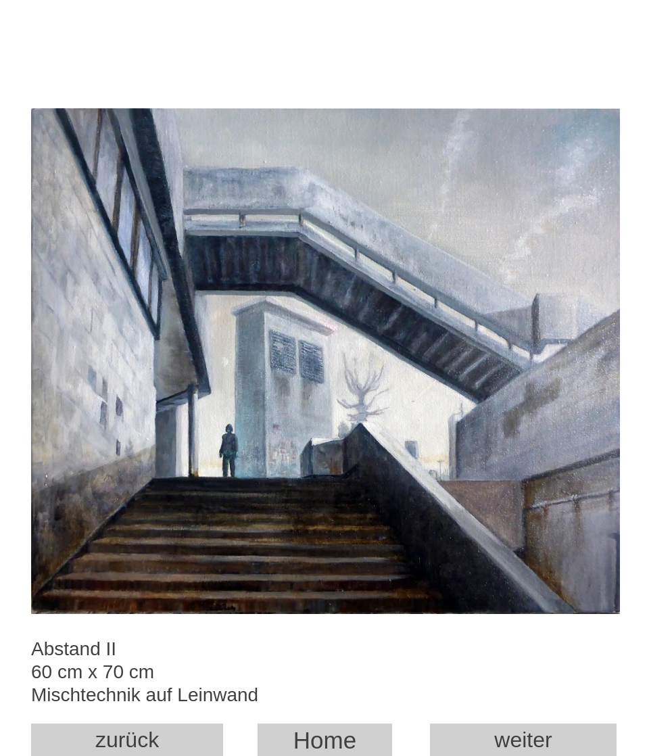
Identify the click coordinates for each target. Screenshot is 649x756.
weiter (523, 740)
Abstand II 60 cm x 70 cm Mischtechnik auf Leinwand (154, 677)
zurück (127, 740)
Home (324, 740)
